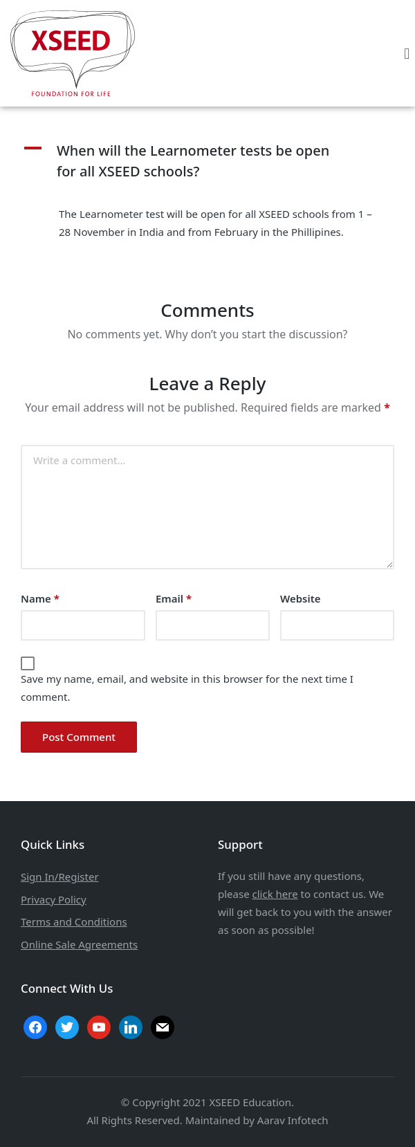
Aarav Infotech (293, 1120)
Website (300, 598)
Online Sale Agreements (79, 944)
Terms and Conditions (74, 921)
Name (40, 598)
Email (174, 598)
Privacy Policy (53, 899)
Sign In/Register (60, 876)
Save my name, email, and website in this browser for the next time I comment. (187, 688)
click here (275, 894)
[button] (407, 52)
